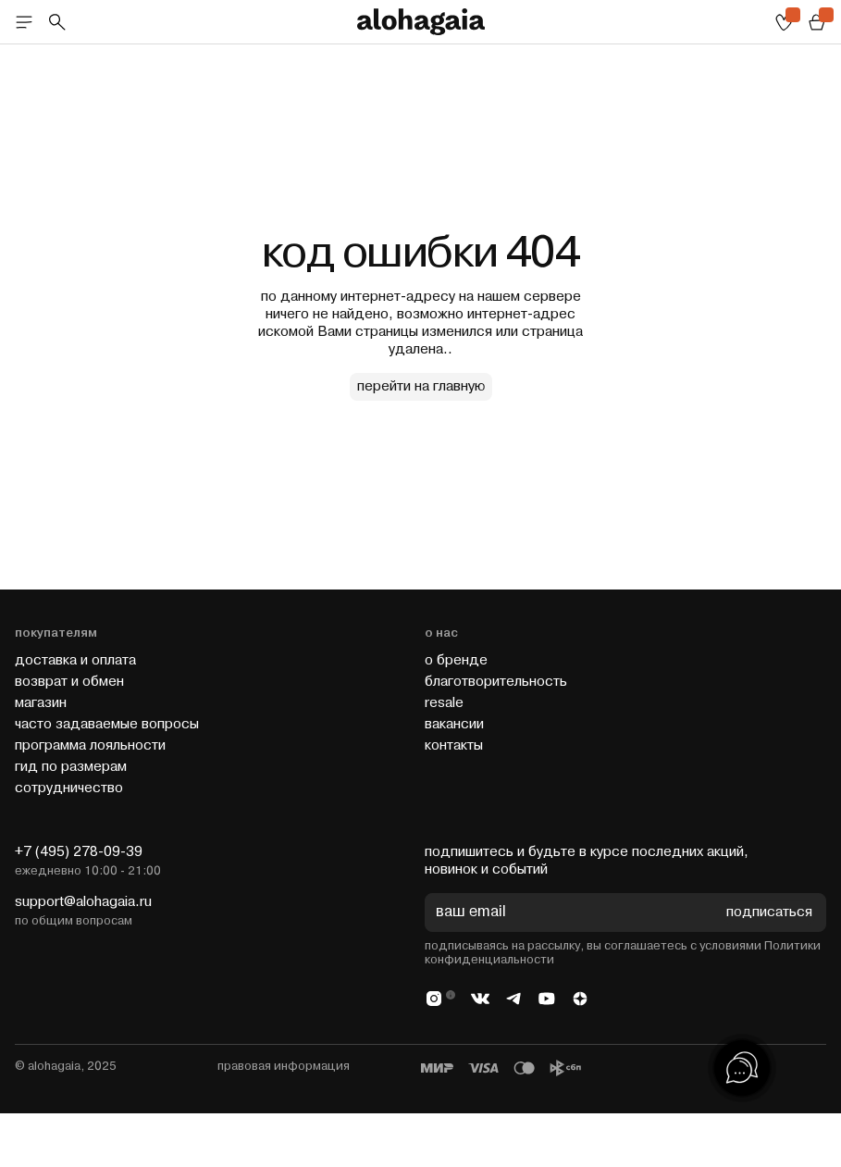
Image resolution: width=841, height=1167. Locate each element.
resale (444, 703)
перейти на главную (421, 386)
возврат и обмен (69, 681)
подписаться (769, 913)
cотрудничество (69, 788)
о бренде (456, 660)
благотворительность (496, 681)
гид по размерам (71, 766)
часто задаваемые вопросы (107, 724)
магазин (41, 703)
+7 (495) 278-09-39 (78, 852)
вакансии (454, 724)
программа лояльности (90, 745)
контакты (454, 745)
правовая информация (283, 1066)
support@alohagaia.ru (83, 902)
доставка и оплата (75, 660)
